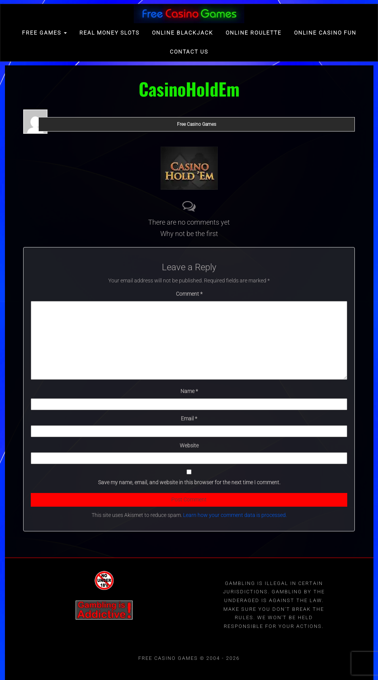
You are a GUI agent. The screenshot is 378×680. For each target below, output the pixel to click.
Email (189, 418)
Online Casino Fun (325, 33)
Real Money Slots (109, 33)
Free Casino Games (196, 124)
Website (189, 445)
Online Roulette (254, 33)
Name (189, 391)
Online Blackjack (182, 33)
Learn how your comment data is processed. (235, 515)
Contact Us (189, 52)
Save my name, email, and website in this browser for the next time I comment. (189, 482)
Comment (189, 294)
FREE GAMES (44, 33)
